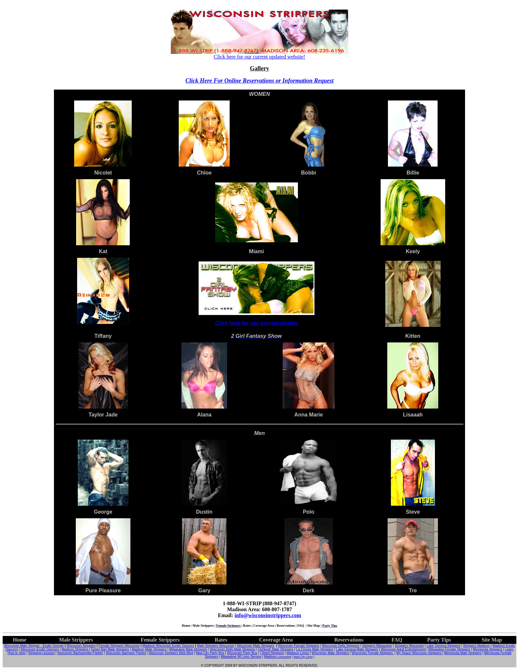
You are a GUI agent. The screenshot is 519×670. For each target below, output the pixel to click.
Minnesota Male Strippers (463, 653)
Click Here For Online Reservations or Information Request (259, 80)
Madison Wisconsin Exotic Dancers (168, 646)
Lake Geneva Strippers (443, 646)
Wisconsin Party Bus (242, 653)
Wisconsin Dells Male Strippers (233, 649)
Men (259, 433)
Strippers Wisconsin (409, 646)
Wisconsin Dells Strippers (340, 646)
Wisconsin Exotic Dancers (40, 649)
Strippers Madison (476, 646)
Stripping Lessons (41, 653)
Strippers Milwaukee (377, 646)
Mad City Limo (303, 656)
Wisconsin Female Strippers (298, 646)
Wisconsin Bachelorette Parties (80, 653)
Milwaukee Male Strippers (188, 649)
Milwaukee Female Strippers (449, 649)
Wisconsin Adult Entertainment (403, 649)
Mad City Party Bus (210, 653)
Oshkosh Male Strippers (276, 649)
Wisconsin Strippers (81, 646)
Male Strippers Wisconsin (215, 646)
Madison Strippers (75, 649)
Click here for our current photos (256, 323)
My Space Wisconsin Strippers (419, 653)
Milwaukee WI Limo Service (241, 656)
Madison (271, 656)
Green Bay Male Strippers (110, 649)
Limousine (284, 656)
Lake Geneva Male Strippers (357, 649)
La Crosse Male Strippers (315, 649)
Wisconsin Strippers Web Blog (171, 653)
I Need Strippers (272, 653)
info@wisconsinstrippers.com (268, 615)
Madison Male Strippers (149, 649)
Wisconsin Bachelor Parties (126, 653)
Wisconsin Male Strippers (255, 646)
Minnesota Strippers (487, 649)
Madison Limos (298, 653)
